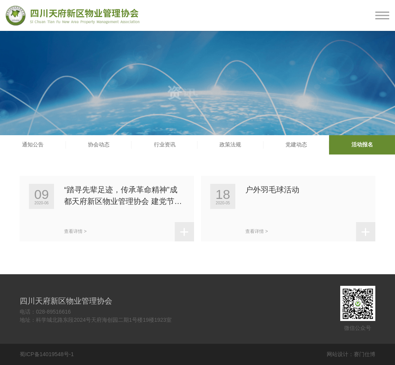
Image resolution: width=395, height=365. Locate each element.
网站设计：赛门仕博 (351, 354)
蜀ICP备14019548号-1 (47, 354)
